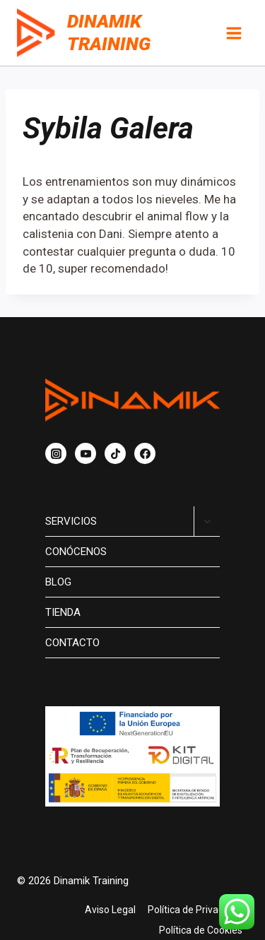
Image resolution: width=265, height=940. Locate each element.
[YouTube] (85, 453)
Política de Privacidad (195, 909)
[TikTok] (115, 453)
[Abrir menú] (233, 32)
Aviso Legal (110, 909)
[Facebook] (144, 453)
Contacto (72, 642)
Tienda (63, 612)
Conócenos (76, 551)
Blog (58, 582)
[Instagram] (55, 453)
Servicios (71, 521)
